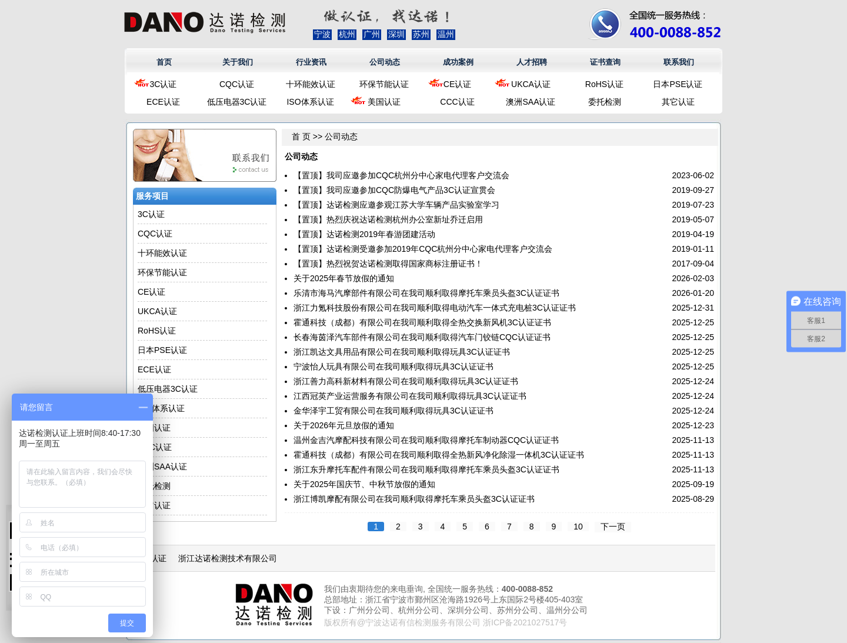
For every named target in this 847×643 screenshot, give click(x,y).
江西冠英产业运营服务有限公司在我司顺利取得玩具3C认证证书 (410, 396)
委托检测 (604, 101)
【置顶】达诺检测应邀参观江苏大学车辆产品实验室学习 (396, 204)
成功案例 (458, 62)
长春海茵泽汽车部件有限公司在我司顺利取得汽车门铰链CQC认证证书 (422, 337)
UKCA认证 (531, 84)
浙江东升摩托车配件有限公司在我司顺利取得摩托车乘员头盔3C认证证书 (426, 469)
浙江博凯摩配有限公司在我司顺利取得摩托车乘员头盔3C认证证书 (414, 499)
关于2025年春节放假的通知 (344, 278)
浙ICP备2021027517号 (525, 622)
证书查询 (605, 62)
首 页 (301, 136)
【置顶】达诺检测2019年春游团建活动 (364, 234)
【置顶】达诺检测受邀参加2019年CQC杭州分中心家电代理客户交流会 (423, 249)
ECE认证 (163, 101)
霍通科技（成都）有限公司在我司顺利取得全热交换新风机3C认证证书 (422, 322)
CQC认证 (236, 84)
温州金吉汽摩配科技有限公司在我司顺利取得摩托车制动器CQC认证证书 (426, 440)
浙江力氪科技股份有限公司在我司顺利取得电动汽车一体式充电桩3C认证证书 (435, 307)
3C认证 (163, 84)
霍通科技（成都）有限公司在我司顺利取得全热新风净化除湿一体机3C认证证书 (439, 454)
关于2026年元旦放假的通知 (344, 425)
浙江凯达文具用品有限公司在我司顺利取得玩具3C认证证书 (402, 352)
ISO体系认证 (310, 101)
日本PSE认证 (677, 84)
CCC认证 (457, 101)
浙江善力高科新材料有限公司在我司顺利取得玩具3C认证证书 (406, 381)
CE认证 (457, 84)
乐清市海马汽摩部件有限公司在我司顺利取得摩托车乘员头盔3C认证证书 (426, 293)
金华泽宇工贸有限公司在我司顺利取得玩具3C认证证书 (393, 410)
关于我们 (237, 62)
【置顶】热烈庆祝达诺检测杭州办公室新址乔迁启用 (388, 219)
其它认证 (678, 101)
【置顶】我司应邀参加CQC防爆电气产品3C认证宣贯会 (394, 190)
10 (578, 526)
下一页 (613, 526)
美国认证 (384, 101)
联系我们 (678, 62)
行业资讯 (311, 62)
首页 (164, 62)
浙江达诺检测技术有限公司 (227, 558)
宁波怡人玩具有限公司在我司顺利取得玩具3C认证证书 (393, 366)
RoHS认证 (604, 84)
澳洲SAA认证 (530, 101)
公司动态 (384, 62)
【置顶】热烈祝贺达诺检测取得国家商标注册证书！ (388, 263)
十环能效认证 (310, 84)
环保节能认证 (384, 84)
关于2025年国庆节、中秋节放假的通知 (364, 484)
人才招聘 (531, 62)
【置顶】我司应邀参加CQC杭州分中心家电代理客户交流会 (401, 175)
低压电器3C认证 (237, 101)
